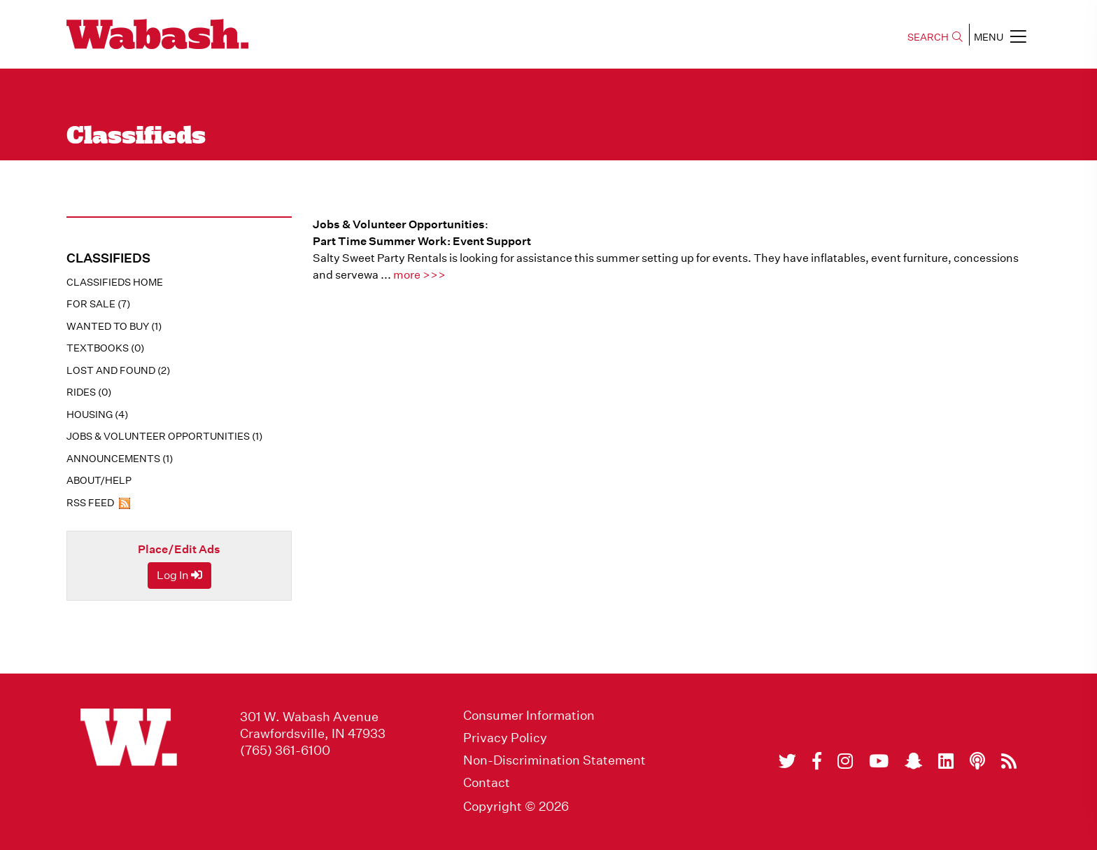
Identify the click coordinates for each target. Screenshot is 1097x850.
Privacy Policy (505, 738)
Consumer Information (529, 716)
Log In (179, 575)
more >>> (419, 274)
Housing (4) (97, 414)
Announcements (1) (119, 458)
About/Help (99, 480)
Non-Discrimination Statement (554, 760)
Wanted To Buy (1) (114, 326)
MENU (1000, 36)
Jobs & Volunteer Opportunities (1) (164, 436)
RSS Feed (98, 502)
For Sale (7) (98, 304)
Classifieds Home (114, 282)
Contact (486, 783)
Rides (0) (88, 392)
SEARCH (935, 37)
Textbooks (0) (105, 348)
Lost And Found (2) (118, 370)
